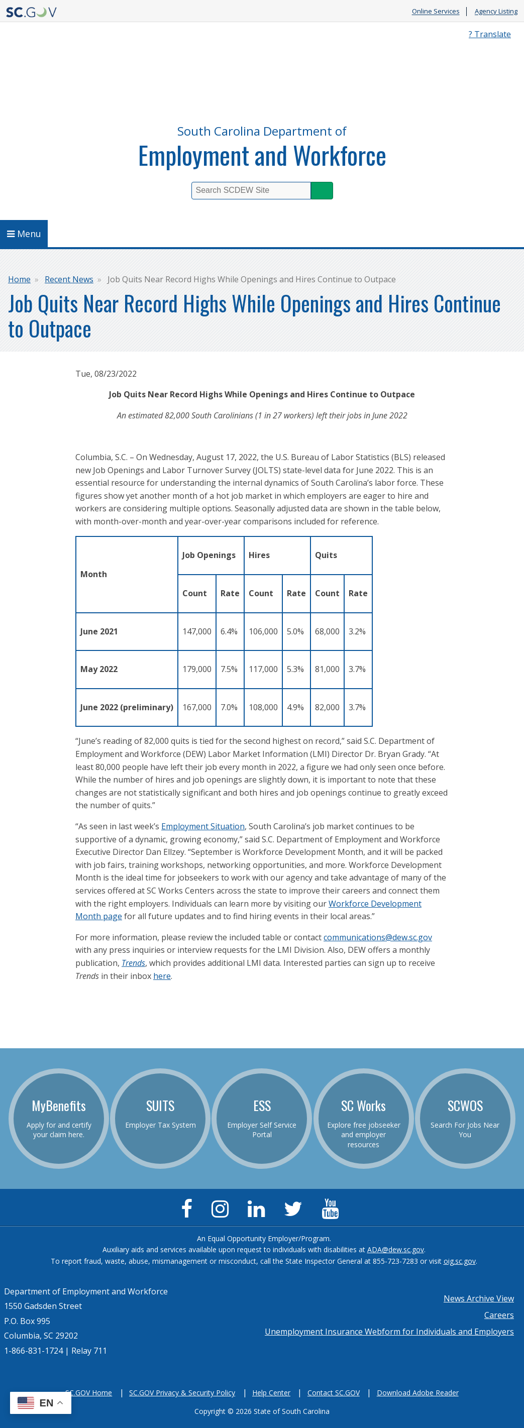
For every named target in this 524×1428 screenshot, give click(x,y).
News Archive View (479, 1298)
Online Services (436, 11)
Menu (24, 234)
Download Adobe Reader (418, 1392)
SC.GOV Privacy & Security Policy (182, 1392)
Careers (499, 1315)
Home (19, 279)
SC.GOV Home (88, 1392)
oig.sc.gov (460, 1261)
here (162, 975)
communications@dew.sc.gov (378, 937)
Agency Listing (496, 11)
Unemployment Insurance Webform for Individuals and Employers (389, 1331)
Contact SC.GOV (333, 1392)
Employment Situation (203, 826)
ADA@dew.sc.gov (395, 1249)
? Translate (490, 34)
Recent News (69, 279)
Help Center (271, 1392)
